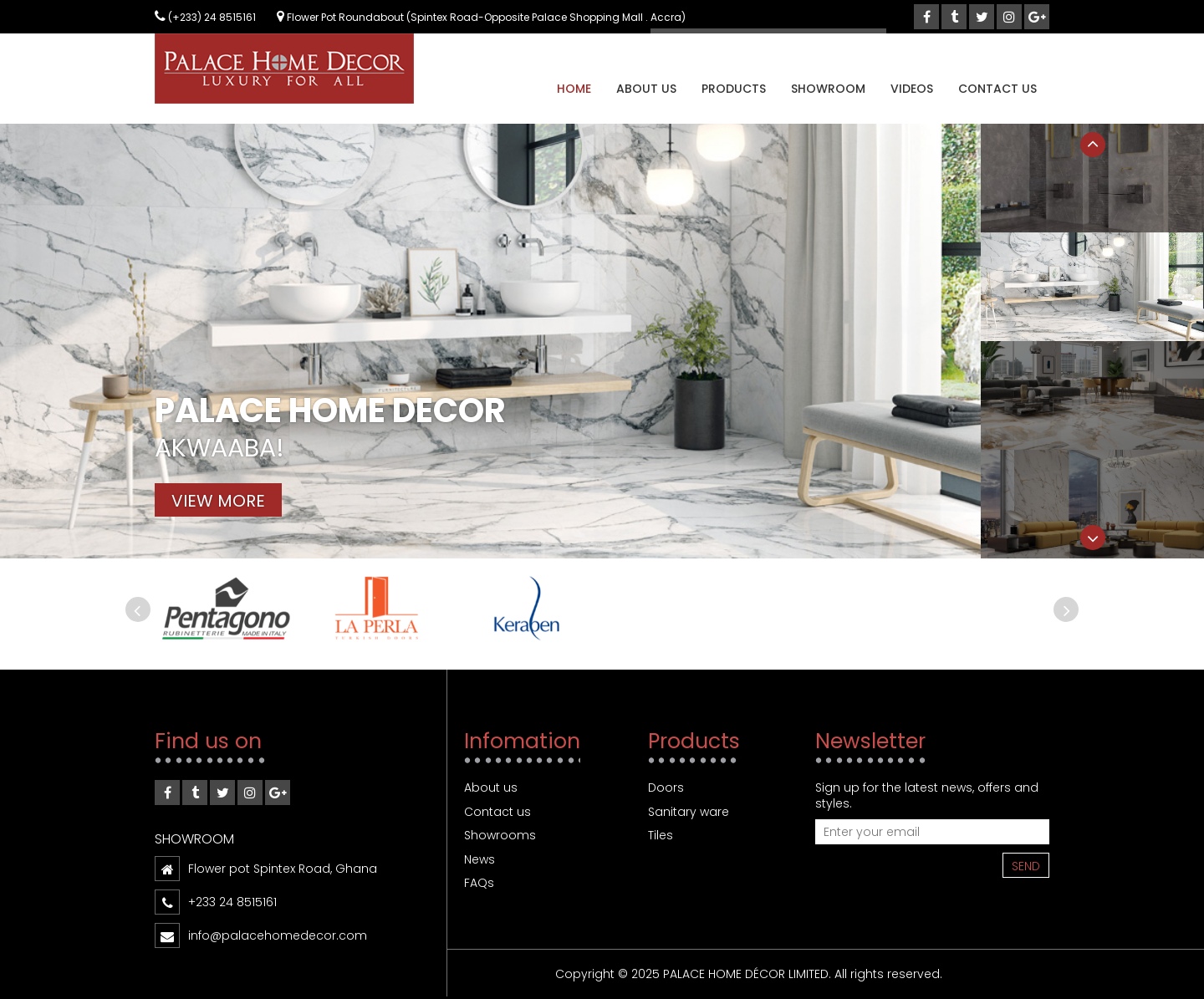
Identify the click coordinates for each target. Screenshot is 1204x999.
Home (574, 88)
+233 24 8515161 (232, 902)
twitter (222, 795)
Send (1026, 866)
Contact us (997, 88)
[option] (602, 341)
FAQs (479, 882)
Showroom (828, 88)
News (479, 859)
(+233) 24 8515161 (205, 17)
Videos (911, 88)
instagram (250, 795)
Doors (666, 787)
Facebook (167, 795)
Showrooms (500, 835)
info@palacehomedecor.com (277, 935)
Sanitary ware (688, 811)
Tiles (660, 835)
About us (646, 88)
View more (218, 500)
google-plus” (277, 795)
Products (733, 88)
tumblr (194, 795)
